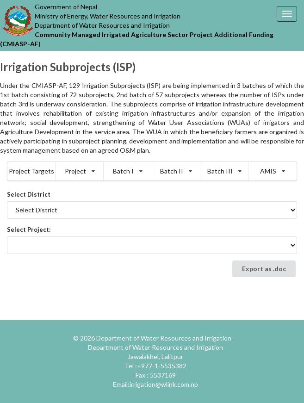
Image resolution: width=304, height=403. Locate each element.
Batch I (128, 171)
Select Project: (28, 229)
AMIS (272, 171)
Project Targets (31, 171)
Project (80, 171)
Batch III (224, 171)
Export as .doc (264, 269)
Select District (28, 194)
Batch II (176, 171)
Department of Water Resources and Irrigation (163, 338)
